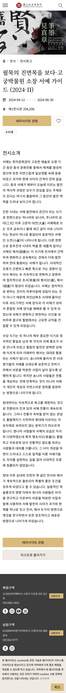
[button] (52, 5)
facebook (5, 611)
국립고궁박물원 (29, 5)
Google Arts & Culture (25, 611)
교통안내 (55, 596)
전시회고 (26, 61)
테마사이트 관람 (27, 120)
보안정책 (44, 678)
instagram (12, 611)
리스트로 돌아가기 (33, 554)
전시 (13, 61)
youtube (18, 611)
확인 (57, 687)
